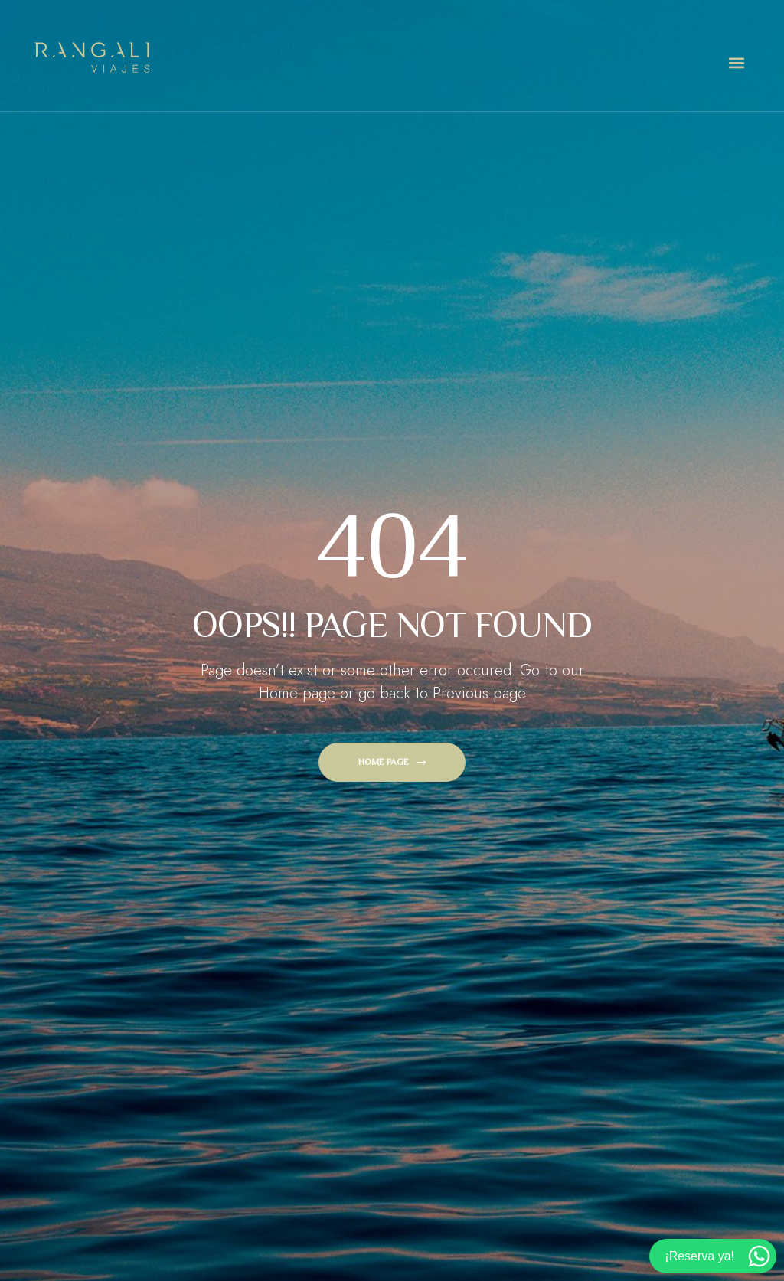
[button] (736, 63)
